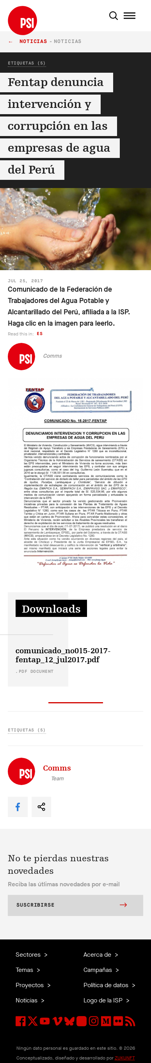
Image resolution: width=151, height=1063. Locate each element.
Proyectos (30, 985)
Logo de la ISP (103, 1000)
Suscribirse (71, 906)
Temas (25, 970)
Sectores (29, 954)
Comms (52, 356)
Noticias (33, 41)
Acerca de (98, 954)
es (40, 334)
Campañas (98, 970)
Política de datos (106, 985)
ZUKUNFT (125, 1058)
